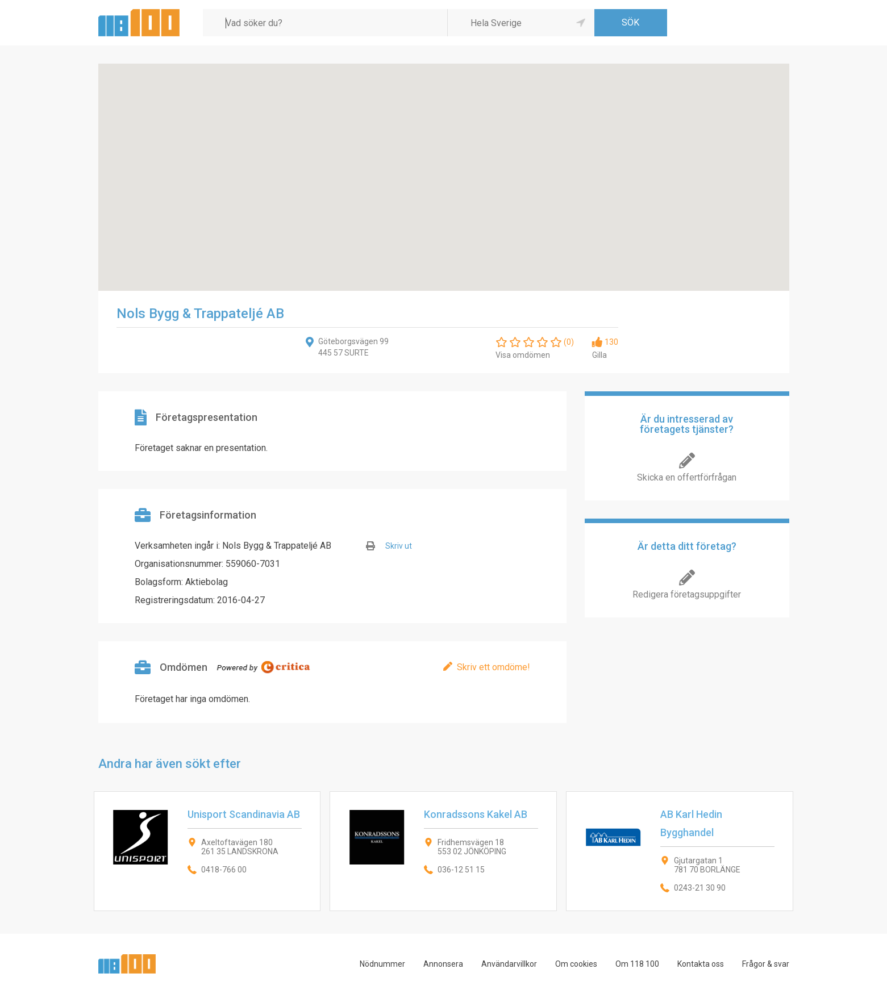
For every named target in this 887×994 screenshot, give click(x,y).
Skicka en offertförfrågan (686, 477)
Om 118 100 (637, 963)
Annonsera (443, 963)
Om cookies (576, 963)
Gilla (599, 355)
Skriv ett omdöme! (493, 667)
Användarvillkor (509, 963)
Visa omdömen (522, 355)
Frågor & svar (765, 963)
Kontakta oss (700, 963)
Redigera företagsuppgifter (686, 594)
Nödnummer (382, 963)
